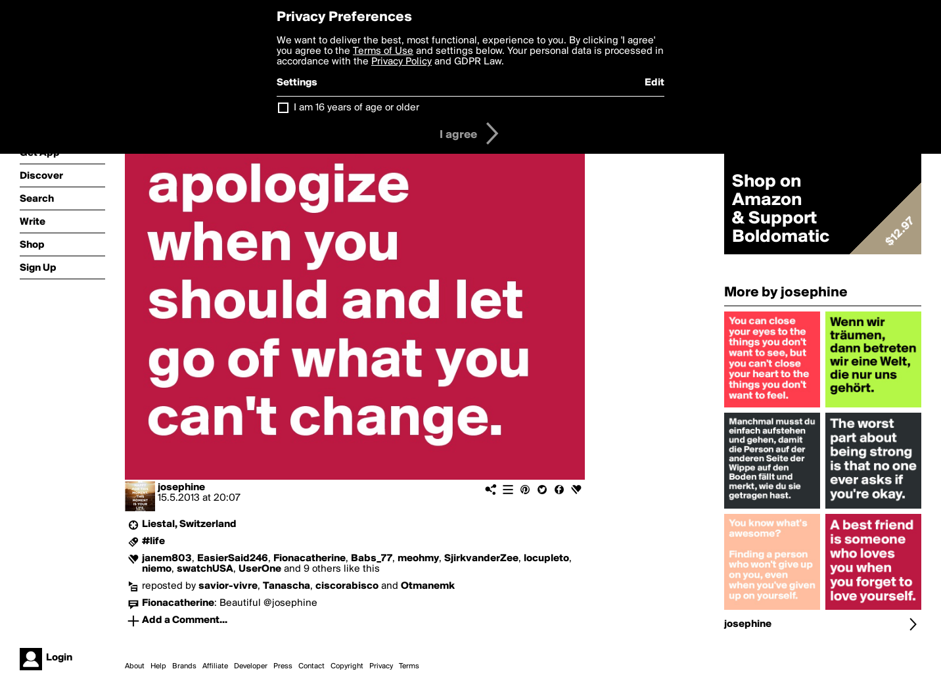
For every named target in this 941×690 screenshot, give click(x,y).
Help (158, 666)
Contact (311, 666)
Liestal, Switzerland (189, 524)
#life (153, 541)
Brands (184, 666)
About (135, 666)
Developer (250, 666)
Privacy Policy (401, 62)
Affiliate (215, 666)
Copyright (347, 666)
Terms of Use (383, 51)
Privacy (381, 666)
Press (282, 666)
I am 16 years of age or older (356, 108)
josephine (181, 487)
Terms (409, 666)
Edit (654, 83)
